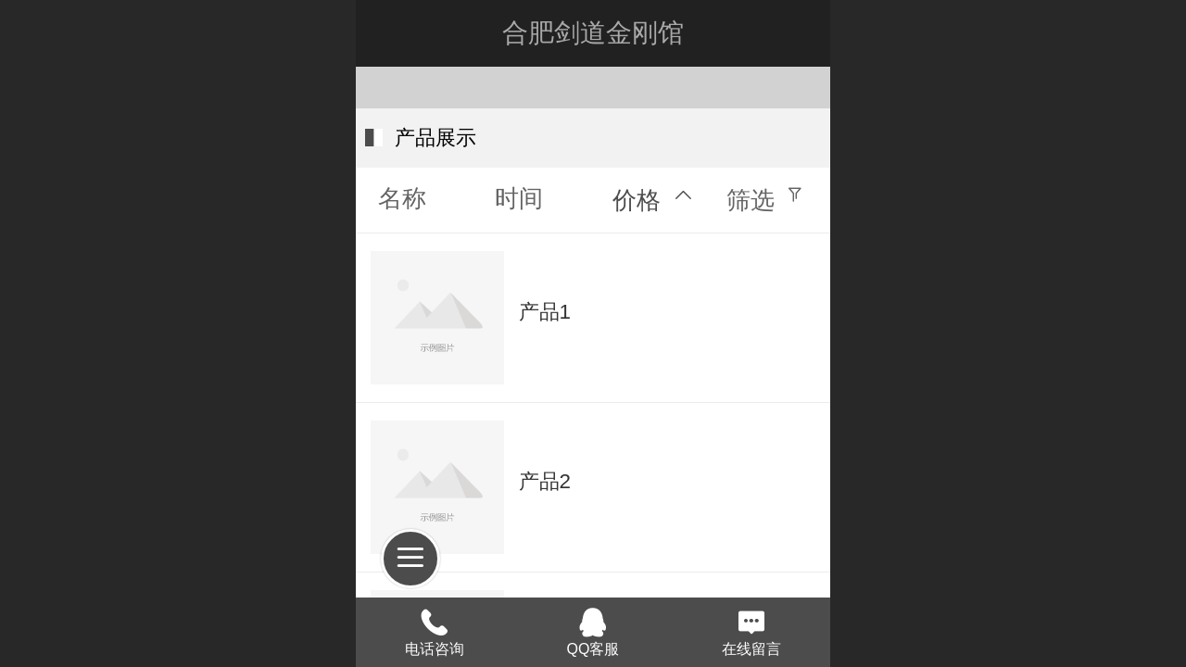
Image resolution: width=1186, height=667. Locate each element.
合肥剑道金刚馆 (593, 33)
